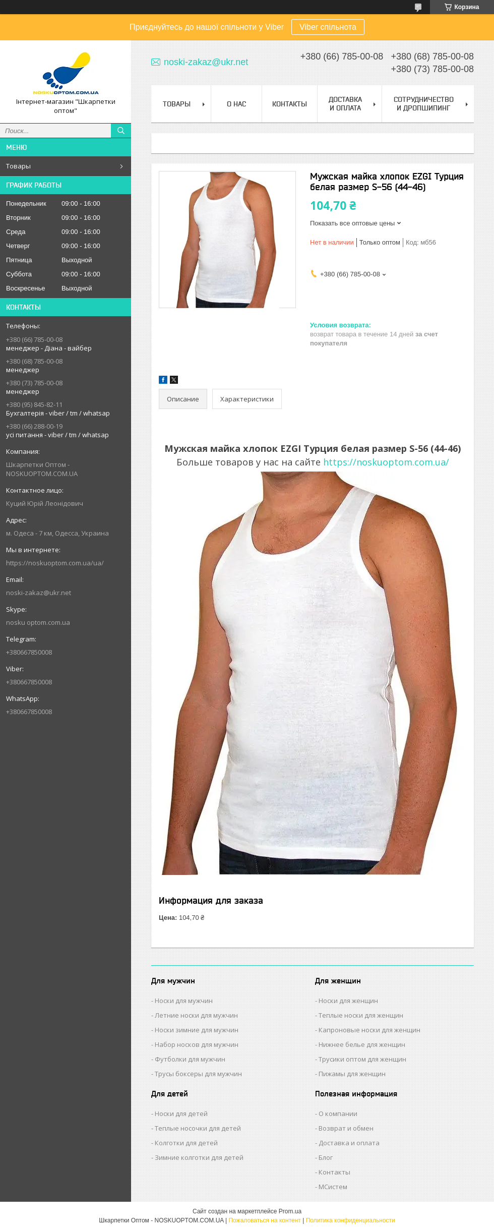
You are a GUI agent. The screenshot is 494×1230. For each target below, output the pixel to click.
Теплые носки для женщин (361, 1015)
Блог (326, 1157)
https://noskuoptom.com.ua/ (386, 462)
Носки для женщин (348, 1000)
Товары (18, 165)
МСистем (333, 1186)
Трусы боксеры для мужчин (198, 1073)
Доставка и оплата (349, 1142)
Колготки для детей (186, 1142)
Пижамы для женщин (352, 1073)
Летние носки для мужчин (196, 1015)
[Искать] (121, 130)
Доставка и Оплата (345, 103)
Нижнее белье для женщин (362, 1044)
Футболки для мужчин (190, 1059)
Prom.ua (290, 1211)
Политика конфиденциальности (350, 1220)
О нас (236, 104)
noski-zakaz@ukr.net (38, 592)
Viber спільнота (327, 27)
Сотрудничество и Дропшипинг (424, 103)
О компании (338, 1113)
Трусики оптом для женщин (362, 1059)
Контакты (289, 104)
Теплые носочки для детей (198, 1128)
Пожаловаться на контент (264, 1220)
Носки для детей (181, 1113)
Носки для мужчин (184, 1000)
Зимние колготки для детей (199, 1157)
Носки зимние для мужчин (196, 1029)
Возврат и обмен (346, 1128)
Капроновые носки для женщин (369, 1029)
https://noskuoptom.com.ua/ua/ (55, 562)
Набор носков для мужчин (196, 1044)
